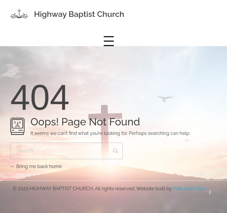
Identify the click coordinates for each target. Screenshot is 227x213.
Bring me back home (36, 166)
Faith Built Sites (189, 188)
